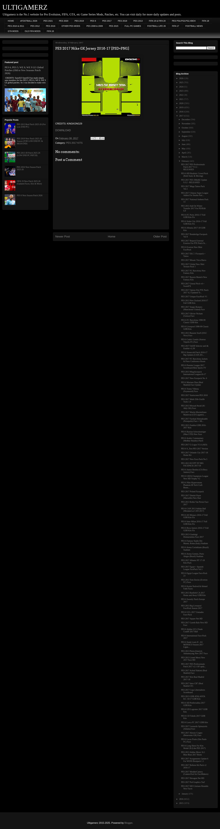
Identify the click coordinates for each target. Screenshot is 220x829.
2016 (181, 799)
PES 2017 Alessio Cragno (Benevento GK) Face (191, 734)
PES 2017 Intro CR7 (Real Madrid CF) (192, 684)
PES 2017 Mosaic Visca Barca (193, 260)
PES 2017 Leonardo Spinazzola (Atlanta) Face (194, 727)
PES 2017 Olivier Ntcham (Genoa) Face (192, 315)
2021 (181, 99)
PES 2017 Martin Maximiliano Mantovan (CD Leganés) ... (194, 413)
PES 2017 (106, 21)
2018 (181, 112)
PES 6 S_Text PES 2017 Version (194, 449)
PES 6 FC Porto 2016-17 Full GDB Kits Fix (193, 216)
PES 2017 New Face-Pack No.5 (194, 459)
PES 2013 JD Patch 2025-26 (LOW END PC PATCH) (28, 154)
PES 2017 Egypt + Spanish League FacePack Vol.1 (192, 568)
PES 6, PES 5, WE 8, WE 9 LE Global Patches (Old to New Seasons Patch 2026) (24, 70)
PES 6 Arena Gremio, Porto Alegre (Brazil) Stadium (192, 555)
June (184, 144)
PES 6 (93, 21)
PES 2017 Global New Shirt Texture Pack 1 (192, 265)
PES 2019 (79, 21)
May (184, 149)
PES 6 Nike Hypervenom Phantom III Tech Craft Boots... (191, 485)
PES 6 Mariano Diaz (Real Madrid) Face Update (192, 383)
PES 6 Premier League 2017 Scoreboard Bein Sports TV (193, 366)
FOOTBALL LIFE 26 (156, 26)
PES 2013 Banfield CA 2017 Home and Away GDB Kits (193, 594)
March (184, 157)
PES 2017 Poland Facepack (192, 491)
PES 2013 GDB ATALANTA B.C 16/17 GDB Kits (193, 697)
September (186, 132)
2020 (181, 103)
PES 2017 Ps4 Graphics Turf (193, 782)
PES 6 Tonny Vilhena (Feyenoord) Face (190, 390)
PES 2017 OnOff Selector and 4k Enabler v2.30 (194, 347)
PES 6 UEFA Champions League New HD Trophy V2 (194, 477)
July (184, 140)
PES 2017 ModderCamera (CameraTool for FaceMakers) (194, 773)
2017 (181, 116)
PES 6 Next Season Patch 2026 (30, 195)
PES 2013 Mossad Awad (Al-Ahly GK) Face (193, 407)
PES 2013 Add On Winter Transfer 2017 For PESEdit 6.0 (193, 208)
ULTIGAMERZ (25, 7)
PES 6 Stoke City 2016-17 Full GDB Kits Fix (194, 222)
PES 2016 (50, 26)
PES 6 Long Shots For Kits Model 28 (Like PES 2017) (193, 747)
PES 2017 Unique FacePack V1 (194, 296)
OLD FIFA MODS (32, 31)
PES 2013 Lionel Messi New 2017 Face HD (193, 658)
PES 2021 (48, 21)
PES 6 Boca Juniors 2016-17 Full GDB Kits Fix (195, 529)
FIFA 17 (175, 26)
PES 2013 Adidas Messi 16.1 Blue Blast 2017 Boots (193, 753)
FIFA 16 (50, 31)
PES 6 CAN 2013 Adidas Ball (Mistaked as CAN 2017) (193, 510)
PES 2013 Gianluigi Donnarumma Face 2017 (192, 535)
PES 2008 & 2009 (94, 26)
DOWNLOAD (63, 130)
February (185, 161)
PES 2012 (35, 26)
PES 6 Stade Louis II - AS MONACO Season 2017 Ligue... (192, 644)
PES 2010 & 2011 (16, 26)
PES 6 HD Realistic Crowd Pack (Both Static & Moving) (194, 174)
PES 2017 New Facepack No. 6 (194, 378)
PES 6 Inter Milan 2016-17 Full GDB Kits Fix (194, 522)
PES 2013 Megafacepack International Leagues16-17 (193, 373)
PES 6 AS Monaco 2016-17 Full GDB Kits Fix (194, 516)
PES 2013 (138, 21)
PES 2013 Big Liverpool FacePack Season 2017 (191, 607)
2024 (181, 87)
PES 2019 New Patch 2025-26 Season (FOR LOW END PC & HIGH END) (30, 141)
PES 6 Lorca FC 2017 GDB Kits (194, 722)
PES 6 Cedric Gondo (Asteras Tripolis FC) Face (193, 340)
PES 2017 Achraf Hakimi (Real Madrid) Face (194, 671)
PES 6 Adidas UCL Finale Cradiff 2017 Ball (192, 630)
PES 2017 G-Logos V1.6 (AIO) (194, 445)
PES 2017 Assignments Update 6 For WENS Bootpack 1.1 (194, 760)
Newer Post (62, 236)
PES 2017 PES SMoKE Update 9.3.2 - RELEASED (194, 181)
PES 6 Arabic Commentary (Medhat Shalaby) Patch (192, 439)
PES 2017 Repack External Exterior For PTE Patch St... (194, 242)
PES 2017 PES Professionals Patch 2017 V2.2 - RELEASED (193, 167)
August (185, 136)
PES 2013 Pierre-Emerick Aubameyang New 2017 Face (194, 652)
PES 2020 (63, 21)
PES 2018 (122, 21)
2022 (181, 95)
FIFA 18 (205, 21)
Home (111, 236)
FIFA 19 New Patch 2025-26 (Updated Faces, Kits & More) (29, 182)
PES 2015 (113, 26)
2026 (181, 78)
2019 (181, 107)
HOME (11, 21)
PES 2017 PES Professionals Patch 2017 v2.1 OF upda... (193, 665)
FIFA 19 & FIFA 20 (157, 21)
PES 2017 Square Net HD (191, 619)
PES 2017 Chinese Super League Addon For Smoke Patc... (194, 194)
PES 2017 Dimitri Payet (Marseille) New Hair (191, 496)
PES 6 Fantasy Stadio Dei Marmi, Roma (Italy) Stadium (194, 542)
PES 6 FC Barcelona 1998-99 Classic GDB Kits (193, 321)
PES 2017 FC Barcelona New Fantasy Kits (193, 272)
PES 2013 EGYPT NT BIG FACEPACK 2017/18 (192, 464)
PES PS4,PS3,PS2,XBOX (184, 21)
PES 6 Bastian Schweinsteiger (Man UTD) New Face (193, 433)
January (185, 794)
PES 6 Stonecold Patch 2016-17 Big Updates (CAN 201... (194, 353)
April (184, 153)
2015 (181, 803)
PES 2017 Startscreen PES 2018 (194, 395)
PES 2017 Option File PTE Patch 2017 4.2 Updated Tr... (194, 291)
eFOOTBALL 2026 (28, 21)
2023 (181, 91)
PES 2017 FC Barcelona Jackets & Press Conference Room (194, 360)
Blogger (128, 823)
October (185, 128)
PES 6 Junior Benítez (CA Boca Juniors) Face (194, 471)
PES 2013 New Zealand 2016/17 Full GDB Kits (194, 301)
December (186, 119)
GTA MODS (13, 31)
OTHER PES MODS (70, 26)
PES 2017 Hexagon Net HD (192, 778)
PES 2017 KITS (74, 143)
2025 (181, 82)
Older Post (160, 236)
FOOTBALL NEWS (194, 26)
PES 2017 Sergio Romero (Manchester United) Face (193, 308)
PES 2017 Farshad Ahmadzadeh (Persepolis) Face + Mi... (194, 420)
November (186, 124)
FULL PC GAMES (133, 26)
